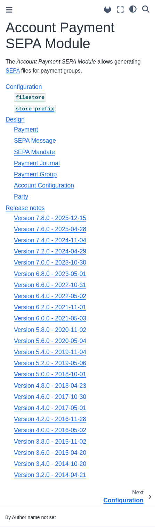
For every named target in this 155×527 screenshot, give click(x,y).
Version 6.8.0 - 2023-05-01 (50, 273)
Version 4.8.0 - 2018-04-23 (50, 385)
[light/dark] (133, 9)
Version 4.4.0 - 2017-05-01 (50, 407)
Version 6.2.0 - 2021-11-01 (50, 307)
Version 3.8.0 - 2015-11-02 (50, 441)
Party (21, 196)
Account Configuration (44, 185)
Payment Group (35, 174)
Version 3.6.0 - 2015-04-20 (50, 452)
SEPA (13, 71)
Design (15, 119)
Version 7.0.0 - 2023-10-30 (50, 262)
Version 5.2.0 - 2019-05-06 (50, 363)
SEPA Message (35, 140)
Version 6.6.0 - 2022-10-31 (50, 285)
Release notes (25, 207)
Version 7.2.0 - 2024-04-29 (50, 251)
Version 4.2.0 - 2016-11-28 (50, 419)
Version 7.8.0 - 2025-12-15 (50, 218)
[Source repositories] (107, 10)
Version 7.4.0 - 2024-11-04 (50, 240)
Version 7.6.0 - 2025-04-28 (50, 229)
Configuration (24, 86)
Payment (26, 129)
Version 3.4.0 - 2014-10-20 (50, 463)
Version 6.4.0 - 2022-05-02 (50, 296)
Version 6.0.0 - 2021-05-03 (50, 318)
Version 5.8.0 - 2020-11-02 (50, 329)
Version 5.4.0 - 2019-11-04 (50, 352)
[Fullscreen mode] (120, 9)
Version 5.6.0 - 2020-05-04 (50, 340)
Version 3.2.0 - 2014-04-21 (50, 474)
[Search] (145, 9)
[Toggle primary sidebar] (9, 10)
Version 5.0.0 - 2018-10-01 (50, 374)
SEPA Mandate (34, 152)
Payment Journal (37, 163)
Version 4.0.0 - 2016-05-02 (50, 430)
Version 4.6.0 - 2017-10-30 (50, 396)
